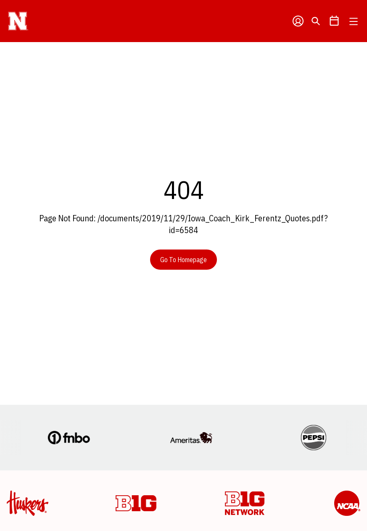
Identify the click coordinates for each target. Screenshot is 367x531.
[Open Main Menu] (353, 21)
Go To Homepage (183, 259)
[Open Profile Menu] (298, 21)
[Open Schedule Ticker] (334, 21)
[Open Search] (315, 21)
